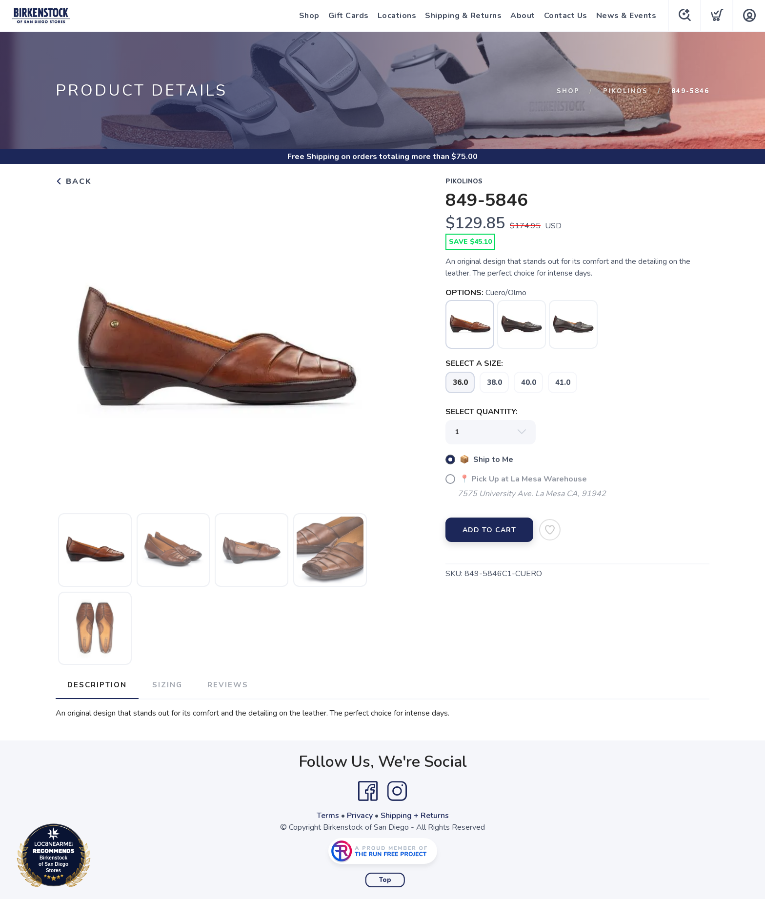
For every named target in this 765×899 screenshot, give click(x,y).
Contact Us (564, 15)
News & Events (625, 15)
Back (74, 181)
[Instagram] (397, 791)
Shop (308, 15)
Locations (396, 15)
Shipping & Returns (462, 15)
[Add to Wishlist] (550, 529)
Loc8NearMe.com (96, 857)
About (521, 15)
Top (385, 880)
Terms (328, 815)
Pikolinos (625, 91)
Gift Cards (347, 15)
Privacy (360, 815)
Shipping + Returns (415, 815)
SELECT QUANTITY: (481, 411)
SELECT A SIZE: (474, 363)
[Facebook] (367, 791)
